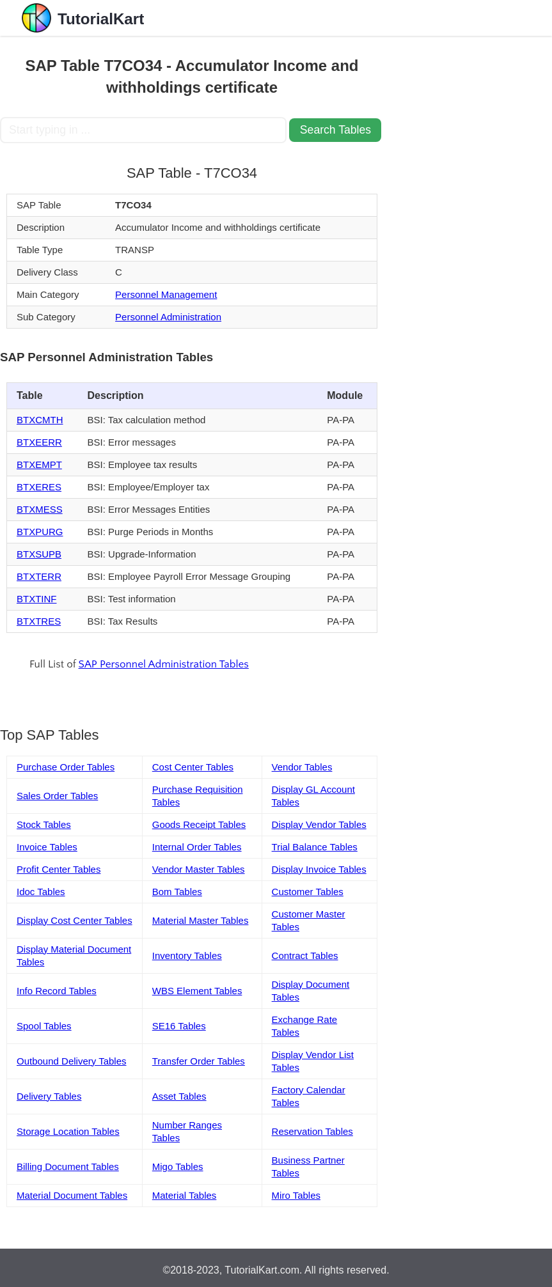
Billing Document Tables (68, 1166)
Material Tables (184, 1195)
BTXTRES (39, 621)
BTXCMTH (40, 419)
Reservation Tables (312, 1131)
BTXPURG (40, 531)
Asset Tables (179, 1096)
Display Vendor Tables (319, 824)
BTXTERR (39, 576)
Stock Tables (44, 824)
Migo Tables (177, 1166)
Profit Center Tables (58, 869)
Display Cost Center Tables (74, 920)
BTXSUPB (39, 554)
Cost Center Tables (192, 766)
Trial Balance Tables (315, 846)
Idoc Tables (41, 891)
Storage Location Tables (68, 1131)
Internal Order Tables (197, 846)
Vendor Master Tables (198, 869)
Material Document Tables (72, 1195)
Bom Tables (177, 891)
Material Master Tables (200, 920)
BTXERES (39, 486)
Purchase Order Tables (65, 766)
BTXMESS (40, 509)
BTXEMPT (39, 464)
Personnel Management (166, 294)
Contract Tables (305, 955)
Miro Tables (296, 1195)
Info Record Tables (57, 990)
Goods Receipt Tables (199, 824)
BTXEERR (39, 442)
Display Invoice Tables (319, 869)
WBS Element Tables (197, 990)
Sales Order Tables (57, 795)
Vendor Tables (302, 766)
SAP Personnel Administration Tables (164, 664)
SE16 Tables (179, 1025)
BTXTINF (37, 598)
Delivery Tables (49, 1096)
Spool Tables (44, 1025)
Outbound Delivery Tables (72, 1061)
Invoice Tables (47, 846)
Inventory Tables (187, 955)
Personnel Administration (168, 316)
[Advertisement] (461, 100)
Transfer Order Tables (198, 1061)
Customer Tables (307, 891)
